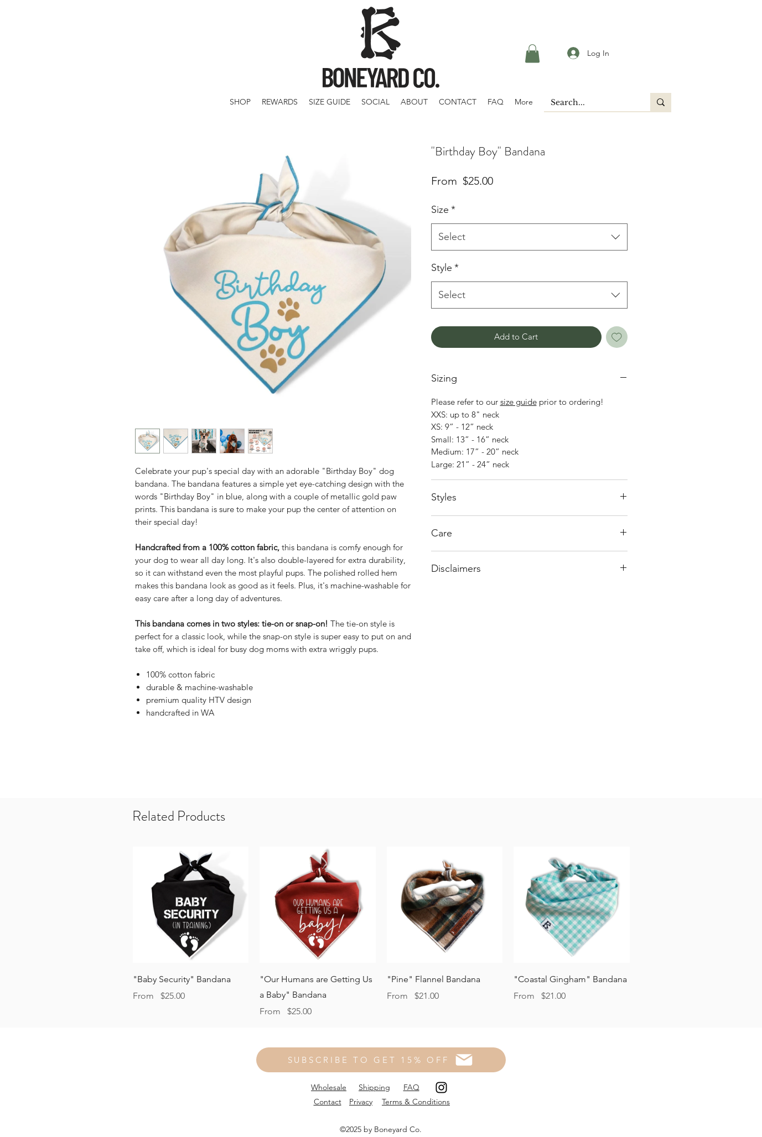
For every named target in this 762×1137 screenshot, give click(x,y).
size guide (518, 402)
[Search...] (589, 103)
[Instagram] (441, 1087)
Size (443, 210)
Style (445, 268)
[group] (381, 932)
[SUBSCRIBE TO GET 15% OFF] (381, 1059)
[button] (532, 53)
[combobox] (529, 237)
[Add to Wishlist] (617, 337)
